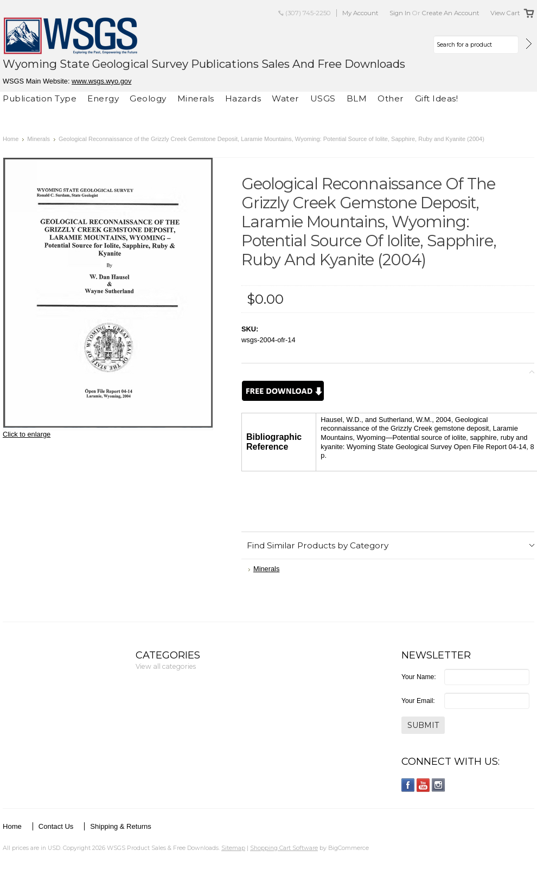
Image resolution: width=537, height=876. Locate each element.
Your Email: (418, 701)
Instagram (438, 785)
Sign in (400, 13)
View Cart (505, 13)
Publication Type (39, 98)
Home (10, 139)
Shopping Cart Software (284, 848)
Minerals (195, 98)
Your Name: (418, 677)
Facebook (408, 785)
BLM (357, 98)
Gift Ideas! (436, 98)
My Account (360, 13)
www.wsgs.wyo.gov (101, 81)
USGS (323, 98)
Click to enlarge (26, 434)
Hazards (243, 98)
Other (391, 98)
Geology (148, 98)
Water (285, 98)
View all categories (166, 666)
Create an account (451, 13)
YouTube (423, 785)
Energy (103, 98)
